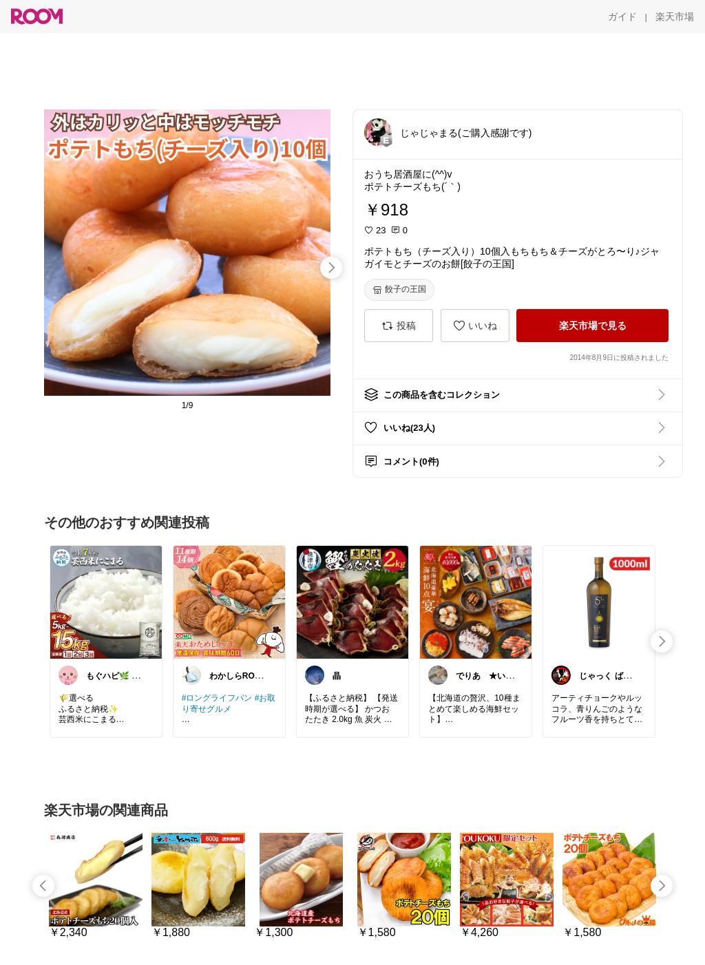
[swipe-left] (43, 886)
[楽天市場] (674, 16)
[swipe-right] (331, 268)
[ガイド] (622, 16)
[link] (106, 601)
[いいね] (475, 325)
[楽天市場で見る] (592, 325)
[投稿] (398, 325)
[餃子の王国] (399, 290)
